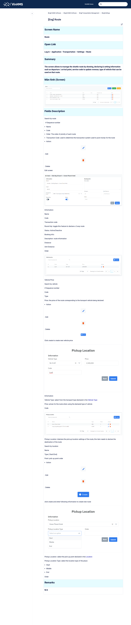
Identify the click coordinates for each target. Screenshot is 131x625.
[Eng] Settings (106, 13)
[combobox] (113, 4)
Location (89, 557)
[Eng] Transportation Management (89, 13)
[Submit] (100, 4)
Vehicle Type (92, 400)
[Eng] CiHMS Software (54, 13)
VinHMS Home (89, 4)
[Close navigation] (32, 13)
